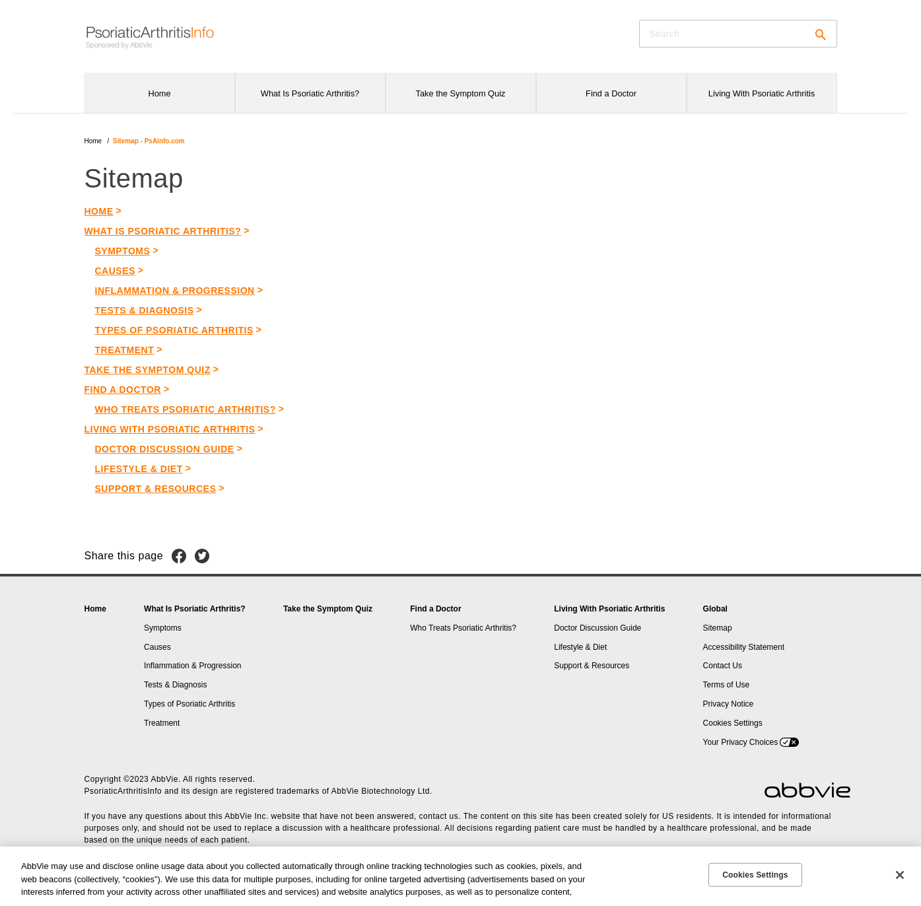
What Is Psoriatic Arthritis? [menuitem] (310, 93)
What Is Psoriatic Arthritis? (195, 608)
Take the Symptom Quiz (148, 370)
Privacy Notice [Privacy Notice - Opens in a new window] (728, 704)
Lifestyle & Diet (139, 469)
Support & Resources (156, 488)
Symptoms (123, 251)
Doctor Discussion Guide (164, 449)
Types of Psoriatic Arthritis (174, 330)
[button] (817, 36)
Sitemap (717, 628)
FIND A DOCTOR (123, 389)
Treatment (124, 350)
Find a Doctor (435, 608)
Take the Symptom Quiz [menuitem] (461, 93)
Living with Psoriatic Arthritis (170, 429)
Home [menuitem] (159, 93)
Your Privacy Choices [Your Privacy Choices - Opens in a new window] (740, 742)
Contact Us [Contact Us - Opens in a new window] (722, 665)
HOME (99, 211)
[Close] (899, 874)
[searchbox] (738, 34)
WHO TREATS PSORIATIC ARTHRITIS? (185, 409)
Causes (115, 270)
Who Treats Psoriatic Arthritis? (463, 628)
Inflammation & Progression (175, 290)
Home (93, 141)
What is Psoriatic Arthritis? (163, 231)
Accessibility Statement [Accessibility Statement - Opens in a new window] (743, 647)
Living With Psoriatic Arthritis (609, 608)
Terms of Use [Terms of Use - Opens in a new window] (726, 684)
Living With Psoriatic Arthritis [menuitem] (761, 93)
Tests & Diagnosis (144, 310)
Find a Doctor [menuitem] (611, 93)
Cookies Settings (733, 723)
